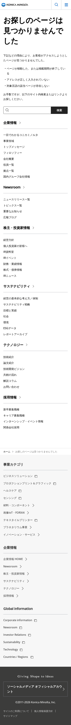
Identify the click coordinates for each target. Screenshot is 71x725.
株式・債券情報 (12, 270)
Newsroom (11, 187)
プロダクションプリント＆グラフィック (27, 483)
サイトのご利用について (16, 711)
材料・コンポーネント (16, 505)
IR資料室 (8, 252)
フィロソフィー (12, 153)
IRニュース (9, 276)
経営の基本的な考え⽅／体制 (20, 298)
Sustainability (11, 642)
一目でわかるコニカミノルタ (20, 135)
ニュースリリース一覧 (16, 199)
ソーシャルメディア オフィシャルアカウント (34, 688)
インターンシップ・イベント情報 (23, 421)
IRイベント (9, 258)
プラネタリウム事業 (15, 527)
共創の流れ (10, 375)
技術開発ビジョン (14, 369)
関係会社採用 (11, 427)
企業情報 (10, 122)
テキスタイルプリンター (18, 520)
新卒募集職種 (11, 409)
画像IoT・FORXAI (14, 512)
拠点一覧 (8, 171)
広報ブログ (10, 217)
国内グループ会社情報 (16, 176)
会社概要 (8, 159)
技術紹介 (8, 357)
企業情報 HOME (13, 559)
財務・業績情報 (12, 264)
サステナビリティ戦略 (16, 304)
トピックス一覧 (12, 205)
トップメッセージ (14, 147)
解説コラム (10, 381)
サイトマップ (10, 715)
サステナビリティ (16, 286)
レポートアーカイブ (15, 334)
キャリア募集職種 (14, 415)
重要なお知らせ (12, 211)
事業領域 (8, 141)
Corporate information (17, 620)
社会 (6, 316)
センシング (10, 498)
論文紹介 (8, 363)
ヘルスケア (10, 490)
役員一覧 (8, 165)
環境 (6, 322)
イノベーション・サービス (19, 534)
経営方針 (8, 240)
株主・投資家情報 (16, 227)
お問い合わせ (11, 387)
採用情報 (10, 397)
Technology (10, 649)
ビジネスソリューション (18, 476)
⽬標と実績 (10, 310)
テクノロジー (13, 345)
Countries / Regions (16, 657)
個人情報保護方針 (43, 711)
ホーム (6, 451)
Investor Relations (14, 635)
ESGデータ (9, 328)
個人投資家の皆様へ (15, 246)
